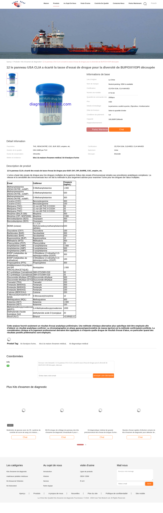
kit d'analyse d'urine (28, 344)
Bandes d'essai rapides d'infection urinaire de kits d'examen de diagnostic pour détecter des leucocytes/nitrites (138, 431)
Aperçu (22, 493)
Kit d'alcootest (11, 486)
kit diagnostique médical (78, 344)
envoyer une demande (104, 375)
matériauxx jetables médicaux (17, 476)
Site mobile (140, 493)
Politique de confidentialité (116, 493)
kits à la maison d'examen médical (52, 344)
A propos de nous (55, 493)
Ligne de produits (86, 471)
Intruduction (47, 471)
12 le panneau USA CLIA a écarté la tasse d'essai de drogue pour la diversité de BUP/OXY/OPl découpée (80, 62)
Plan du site (93, 493)
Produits (56, 3)
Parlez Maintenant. (135, 3)
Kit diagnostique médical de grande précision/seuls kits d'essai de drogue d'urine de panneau (100, 431)
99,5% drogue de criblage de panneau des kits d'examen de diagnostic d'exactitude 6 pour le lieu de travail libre (62, 431)
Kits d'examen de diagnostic (16, 471)
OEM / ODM (84, 476)
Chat (120, 129)
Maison (46, 3)
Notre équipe (47, 486)
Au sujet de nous (70, 3)
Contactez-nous (118, 3)
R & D (82, 481)
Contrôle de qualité (102, 3)
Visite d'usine (85, 3)
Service (46, 481)
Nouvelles (75, 493)
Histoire (46, 476)
